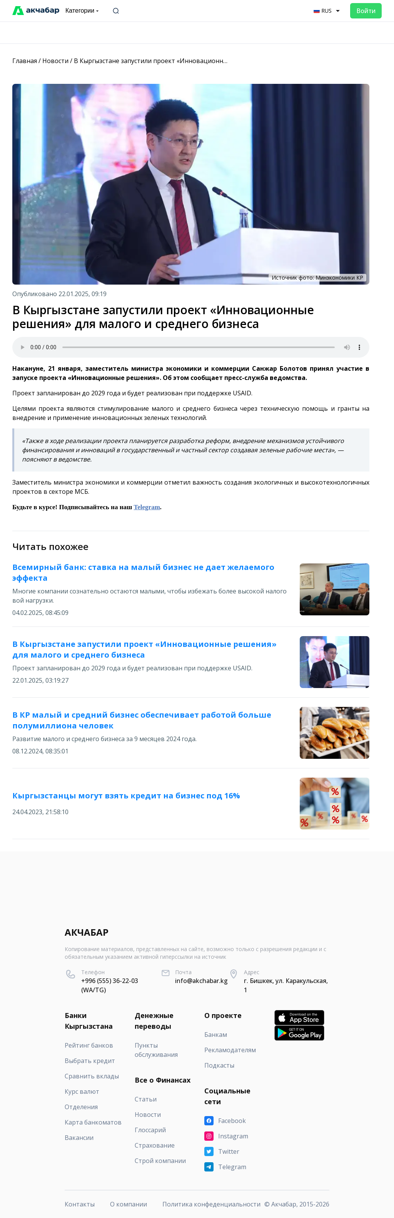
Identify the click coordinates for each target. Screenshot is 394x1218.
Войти (366, 11)
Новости (55, 61)
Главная (24, 61)
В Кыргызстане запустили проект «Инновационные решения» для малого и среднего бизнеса (216, 61)
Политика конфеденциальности (211, 1204)
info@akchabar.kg (201, 980)
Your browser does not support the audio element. (190, 347)
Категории (82, 10)
